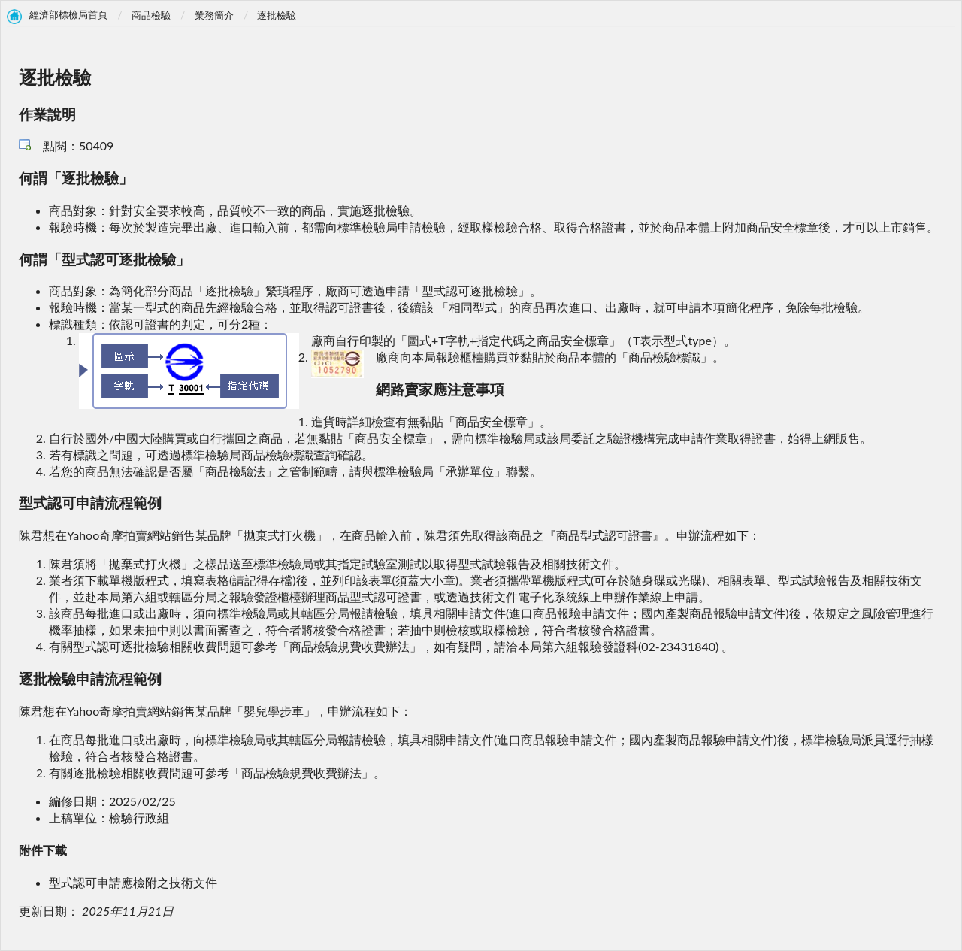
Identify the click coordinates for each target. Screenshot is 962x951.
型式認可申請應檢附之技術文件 (133, 882)
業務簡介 (214, 15)
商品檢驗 (151, 15)
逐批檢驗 (276, 15)
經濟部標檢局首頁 (68, 15)
